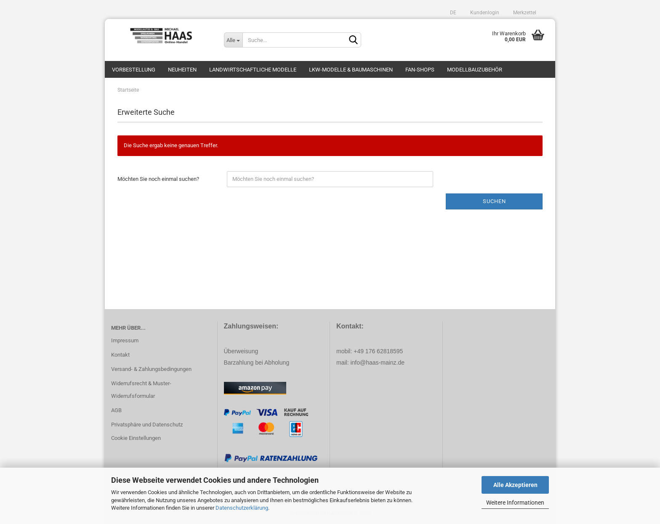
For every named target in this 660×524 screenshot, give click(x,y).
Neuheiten (182, 69)
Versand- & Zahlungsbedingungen (151, 369)
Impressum (124, 340)
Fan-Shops (419, 69)
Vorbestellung (133, 69)
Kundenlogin (484, 13)
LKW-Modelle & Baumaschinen (351, 69)
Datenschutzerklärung (242, 508)
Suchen (494, 201)
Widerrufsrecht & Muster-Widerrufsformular (141, 389)
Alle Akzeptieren (515, 485)
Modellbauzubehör (474, 69)
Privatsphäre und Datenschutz (147, 424)
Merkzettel (524, 13)
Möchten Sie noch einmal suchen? (158, 179)
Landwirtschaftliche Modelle (252, 69)
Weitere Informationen (515, 502)
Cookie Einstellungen (136, 438)
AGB (116, 410)
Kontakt (120, 355)
